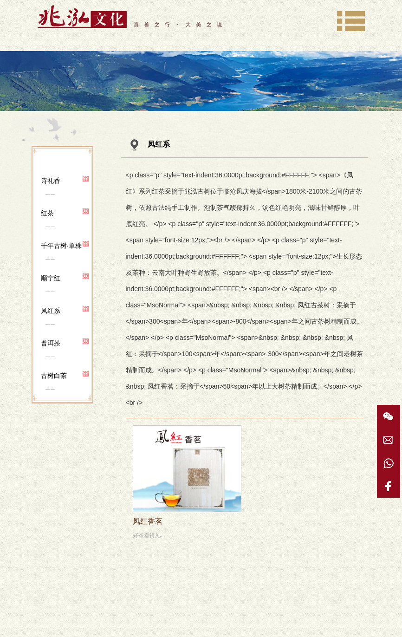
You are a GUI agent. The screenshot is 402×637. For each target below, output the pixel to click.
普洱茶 (50, 343)
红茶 (47, 213)
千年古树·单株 (61, 245)
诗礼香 (50, 180)
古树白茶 (54, 375)
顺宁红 (50, 278)
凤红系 (50, 310)
